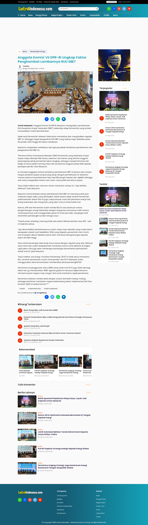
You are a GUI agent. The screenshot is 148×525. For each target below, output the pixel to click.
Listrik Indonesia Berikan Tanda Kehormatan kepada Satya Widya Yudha (78, 372)
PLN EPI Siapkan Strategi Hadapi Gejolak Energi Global (62, 450)
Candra (26, 66)
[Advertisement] (74, 34)
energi (23, 289)
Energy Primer (41, 15)
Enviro (82, 15)
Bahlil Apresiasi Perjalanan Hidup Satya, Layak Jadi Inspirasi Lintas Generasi (29, 372)
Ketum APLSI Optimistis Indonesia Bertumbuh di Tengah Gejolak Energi (53, 372)
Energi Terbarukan (51, 289)
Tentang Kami (23, 2)
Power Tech (71, 15)
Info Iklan (39, 2)
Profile (106, 15)
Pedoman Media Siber (51, 2)
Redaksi (32, 2)
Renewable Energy (37, 51)
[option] (31, 366)
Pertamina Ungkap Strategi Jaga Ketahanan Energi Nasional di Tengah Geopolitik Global (65, 466)
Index (89, 304)
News (30, 15)
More (115, 15)
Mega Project (56, 15)
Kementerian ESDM (35, 289)
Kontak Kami (74, 2)
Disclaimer (64, 2)
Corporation (94, 15)
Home (21, 15)
